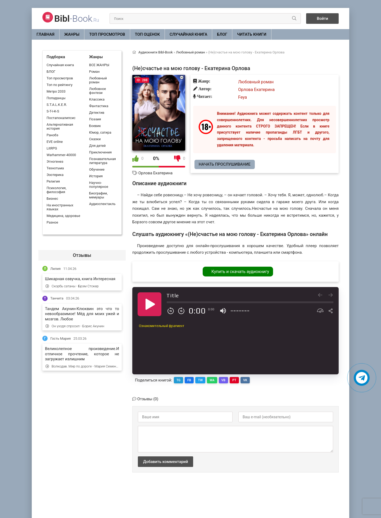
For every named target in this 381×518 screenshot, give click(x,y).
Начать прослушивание (225, 164)
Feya (242, 97)
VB (223, 380)
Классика (97, 99)
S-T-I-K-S (53, 111)
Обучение (97, 169)
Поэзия (95, 119)
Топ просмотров (107, 34)
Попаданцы (56, 98)
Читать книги (251, 34)
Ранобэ (52, 135)
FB (189, 380)
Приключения (100, 152)
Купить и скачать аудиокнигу (240, 271)
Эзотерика (55, 175)
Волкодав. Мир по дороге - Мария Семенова (82, 366)
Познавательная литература (102, 161)
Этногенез (55, 161)
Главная (46, 34)
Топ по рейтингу (59, 85)
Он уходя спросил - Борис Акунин (75, 326)
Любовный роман (98, 80)
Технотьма (55, 168)
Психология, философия (56, 190)
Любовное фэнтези (97, 91)
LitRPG (52, 148)
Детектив (96, 113)
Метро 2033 (56, 91)
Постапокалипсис (61, 118)
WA (212, 380)
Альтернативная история (60, 126)
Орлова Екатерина (155, 173)
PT (234, 380)
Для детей (97, 146)
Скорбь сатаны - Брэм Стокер (72, 286)
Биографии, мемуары (98, 195)
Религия (53, 181)
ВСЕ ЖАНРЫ (99, 65)
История (96, 176)
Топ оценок (147, 34)
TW (200, 380)
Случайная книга (188, 34)
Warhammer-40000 (61, 155)
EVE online (55, 142)
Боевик (95, 126)
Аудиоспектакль (102, 204)
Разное (52, 222)
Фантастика (98, 106)
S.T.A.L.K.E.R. (57, 105)
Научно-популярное (98, 185)
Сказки (95, 139)
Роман (94, 72)
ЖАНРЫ (72, 34)
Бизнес (52, 199)
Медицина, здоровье (63, 216)
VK (245, 380)
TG (178, 380)
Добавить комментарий (165, 461)
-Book (76, 18)
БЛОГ (222, 34)
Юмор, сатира (100, 132)
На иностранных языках (60, 207)
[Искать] (294, 18)
